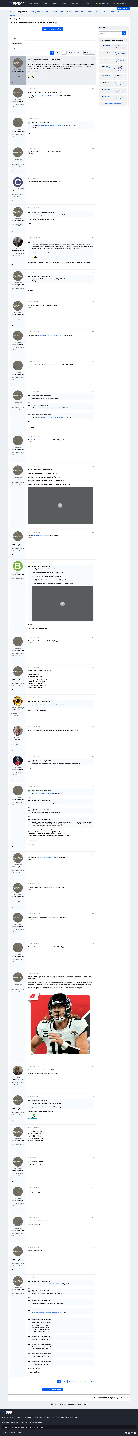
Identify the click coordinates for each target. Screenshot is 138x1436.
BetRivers (107, 97)
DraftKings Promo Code (119, 70)
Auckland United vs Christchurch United (48, 365)
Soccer (90, 12)
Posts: (14, 77)
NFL (47, 12)
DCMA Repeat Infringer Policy (107, 1398)
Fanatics (107, 76)
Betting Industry (37, 12)
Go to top (124, 1398)
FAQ (93, 1398)
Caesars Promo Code (120, 61)
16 (85, 1381)
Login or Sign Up (123, 8)
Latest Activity (17, 43)
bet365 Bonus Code (120, 84)
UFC (105, 12)
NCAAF (54, 12)
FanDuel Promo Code (120, 54)
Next (92, 1381)
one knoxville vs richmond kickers (51, 408)
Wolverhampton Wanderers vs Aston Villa (43, 947)
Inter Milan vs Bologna (39, 536)
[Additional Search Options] (121, 33)
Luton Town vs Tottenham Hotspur (41, 440)
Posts (14, 38)
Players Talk (22, 12)
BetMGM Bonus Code (120, 47)
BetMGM (107, 46)
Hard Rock (107, 90)
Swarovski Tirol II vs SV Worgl (48, 857)
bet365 (107, 83)
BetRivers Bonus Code (120, 98)
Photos (14, 48)
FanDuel (107, 53)
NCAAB (69, 12)
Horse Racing (116, 12)
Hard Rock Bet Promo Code (120, 91)
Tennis (98, 12)
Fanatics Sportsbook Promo (120, 77)
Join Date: (15, 75)
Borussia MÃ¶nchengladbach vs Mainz (47, 96)
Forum (12, 12)
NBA (61, 12)
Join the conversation (52, 29)
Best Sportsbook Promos (113, 104)
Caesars (107, 60)
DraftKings (107, 67)
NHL (82, 12)
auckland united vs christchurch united (52, 417)
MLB (76, 12)
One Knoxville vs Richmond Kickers (48, 335)
